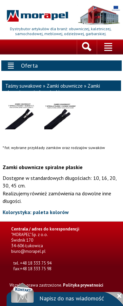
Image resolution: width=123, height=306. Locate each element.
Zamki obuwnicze (65, 86)
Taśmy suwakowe (23, 86)
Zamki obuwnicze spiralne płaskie (52, 89)
